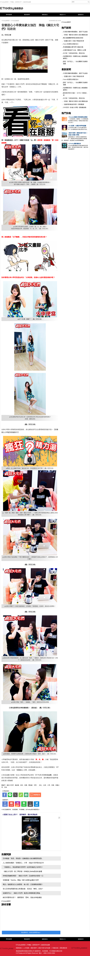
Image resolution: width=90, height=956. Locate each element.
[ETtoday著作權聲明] (32, 809)
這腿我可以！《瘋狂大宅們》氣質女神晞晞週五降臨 (21, 893)
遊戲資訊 (45, 14)
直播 (25, 785)
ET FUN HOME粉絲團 (43, 775)
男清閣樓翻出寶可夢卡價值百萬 (73, 47)
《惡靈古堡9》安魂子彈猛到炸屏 (73, 41)
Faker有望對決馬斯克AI (70, 44)
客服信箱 (55, 948)
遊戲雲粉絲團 (27, 1)
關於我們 (34, 948)
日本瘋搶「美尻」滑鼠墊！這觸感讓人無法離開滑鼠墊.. (23, 858)
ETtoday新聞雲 (4, 1)
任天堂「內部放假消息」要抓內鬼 (74, 53)
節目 (21, 785)
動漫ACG (63, 14)
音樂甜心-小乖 (22, 770)
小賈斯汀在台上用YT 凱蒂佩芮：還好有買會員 (19, 814)
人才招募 (26, 948)
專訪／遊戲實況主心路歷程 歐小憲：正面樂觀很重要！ (23, 884)
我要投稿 (19, 948)
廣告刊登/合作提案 (44, 948)
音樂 (52, 785)
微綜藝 (17, 785)
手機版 (12, 1)
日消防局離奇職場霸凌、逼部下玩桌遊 (75, 31)
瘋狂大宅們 (10, 785)
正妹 (5, 787)
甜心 (40, 785)
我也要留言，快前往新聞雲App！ (31, 932)
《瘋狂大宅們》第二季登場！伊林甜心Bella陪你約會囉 (22, 871)
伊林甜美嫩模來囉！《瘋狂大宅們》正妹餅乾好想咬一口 (23, 876)
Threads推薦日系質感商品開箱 (78, 117)
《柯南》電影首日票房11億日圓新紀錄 (75, 35)
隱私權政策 (63, 948)
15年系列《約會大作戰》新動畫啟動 (74, 107)
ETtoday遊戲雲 (11, 8)
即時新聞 (9, 14)
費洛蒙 (30, 785)
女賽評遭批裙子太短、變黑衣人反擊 (74, 50)
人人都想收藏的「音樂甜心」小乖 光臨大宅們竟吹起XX (23, 863)
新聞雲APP (18, 1)
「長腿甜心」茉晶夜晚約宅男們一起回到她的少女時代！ (23, 867)
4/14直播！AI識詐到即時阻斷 (77, 125)
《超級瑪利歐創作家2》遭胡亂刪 (73, 104)
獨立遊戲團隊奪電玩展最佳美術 (74, 38)
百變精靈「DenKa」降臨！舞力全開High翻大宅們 (21, 880)
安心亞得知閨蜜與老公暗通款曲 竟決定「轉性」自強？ (23, 889)
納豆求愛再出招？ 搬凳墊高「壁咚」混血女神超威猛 (22, 897)
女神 (44, 785)
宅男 (35, 785)
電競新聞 (27, 14)
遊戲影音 (81, 14)
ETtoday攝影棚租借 (75, 143)
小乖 (48, 785)
